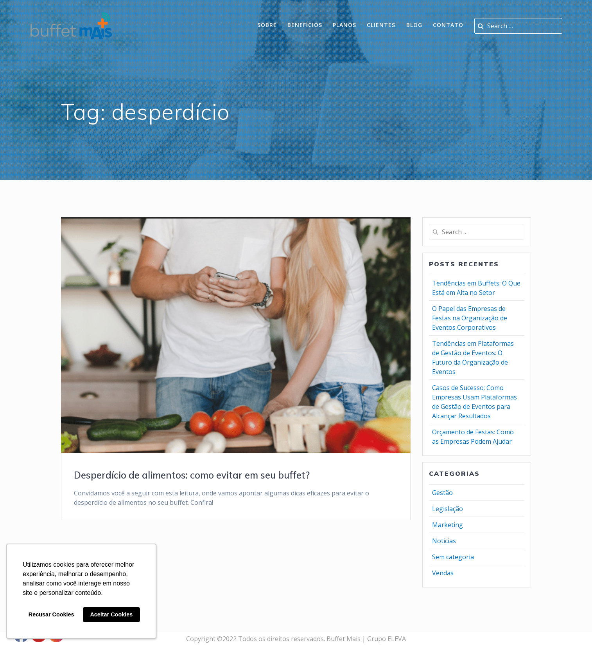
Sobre (267, 25)
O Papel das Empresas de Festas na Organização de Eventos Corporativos (469, 318)
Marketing (447, 524)
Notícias (444, 541)
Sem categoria (453, 557)
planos (344, 25)
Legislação (447, 508)
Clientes (381, 25)
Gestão (442, 492)
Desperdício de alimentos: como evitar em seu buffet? (192, 475)
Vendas (443, 573)
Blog (414, 25)
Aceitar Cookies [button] (111, 614)
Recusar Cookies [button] (51, 614)
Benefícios (304, 25)
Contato (448, 25)
